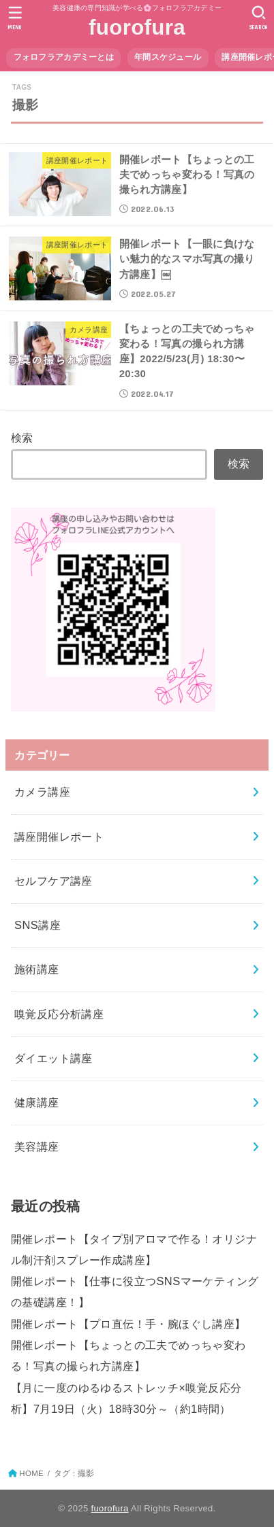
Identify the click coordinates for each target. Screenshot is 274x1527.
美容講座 (36, 1146)
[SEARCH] (258, 17)
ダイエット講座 (53, 1058)
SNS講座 (37, 925)
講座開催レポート (59, 836)
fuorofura (137, 27)
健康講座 (36, 1102)
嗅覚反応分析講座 (59, 1014)
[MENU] (15, 17)
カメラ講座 (42, 792)
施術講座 (36, 969)
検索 (22, 438)
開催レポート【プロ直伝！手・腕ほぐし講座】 (128, 1324)
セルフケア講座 (53, 881)
